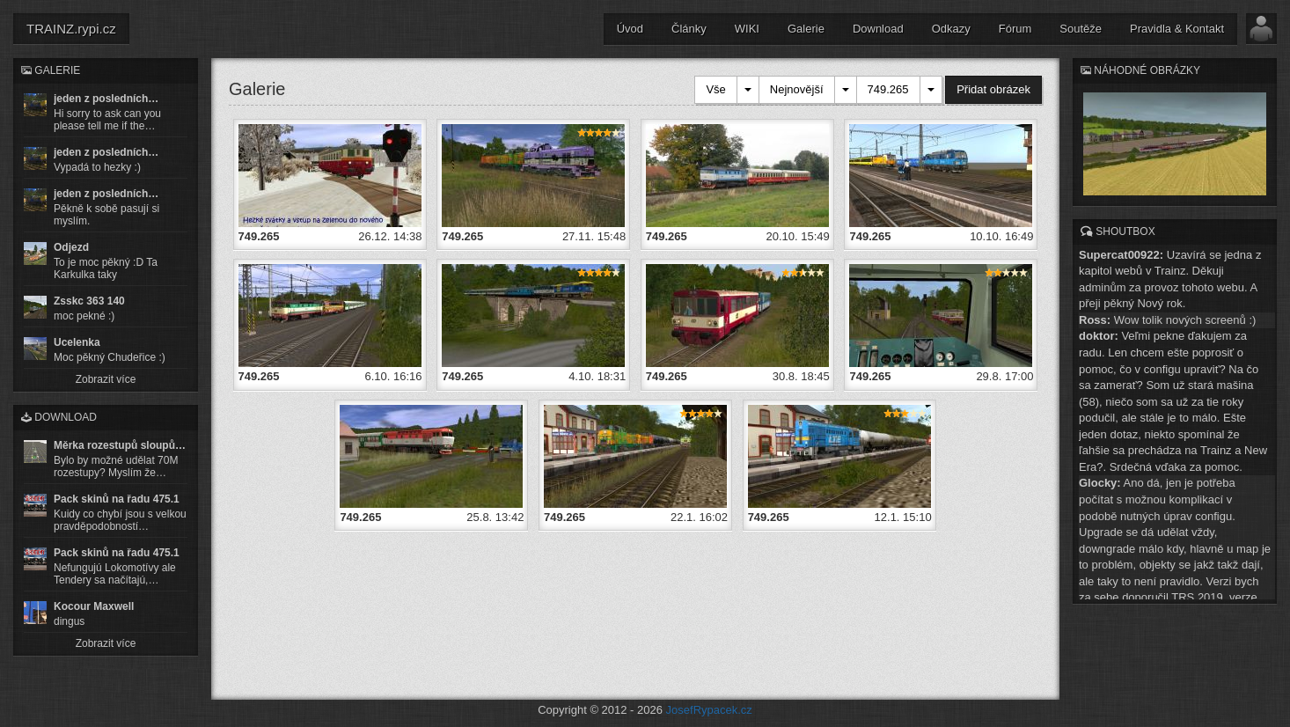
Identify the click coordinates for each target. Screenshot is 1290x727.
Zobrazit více (106, 379)
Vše (715, 89)
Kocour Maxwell (94, 606)
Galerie (806, 28)
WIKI (747, 28)
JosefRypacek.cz (709, 709)
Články (689, 28)
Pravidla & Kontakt (1177, 28)
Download (878, 28)
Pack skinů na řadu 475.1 (117, 499)
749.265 (888, 89)
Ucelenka (77, 342)
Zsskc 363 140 (89, 301)
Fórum (1015, 28)
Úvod (630, 28)
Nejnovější (797, 89)
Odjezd (71, 247)
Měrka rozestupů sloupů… (120, 445)
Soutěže (1080, 28)
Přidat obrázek (993, 89)
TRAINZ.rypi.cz (71, 28)
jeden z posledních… (106, 98)
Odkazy (951, 28)
